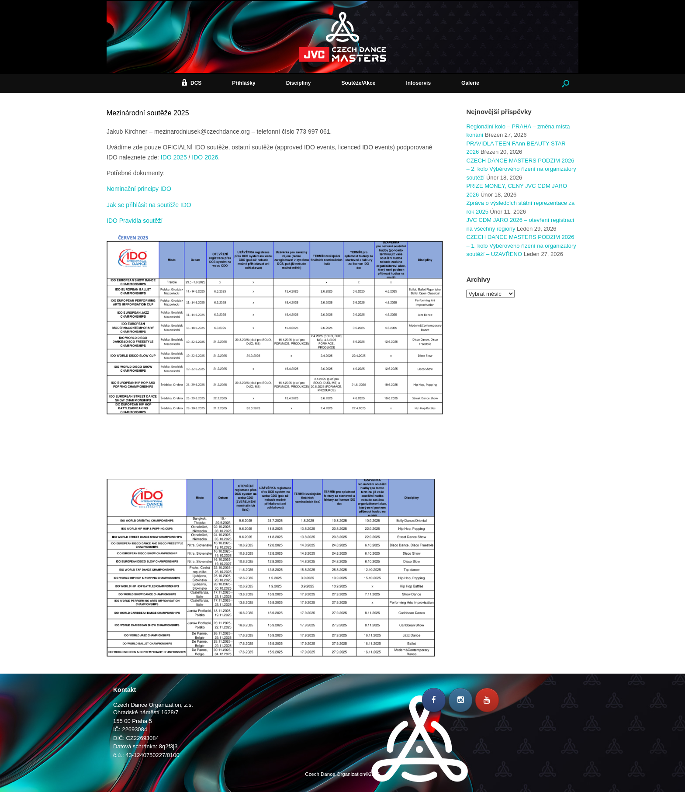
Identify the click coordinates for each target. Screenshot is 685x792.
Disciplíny (298, 83)
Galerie (470, 83)
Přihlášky (243, 83)
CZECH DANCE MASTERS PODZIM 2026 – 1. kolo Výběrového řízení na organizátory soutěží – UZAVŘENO (521, 245)
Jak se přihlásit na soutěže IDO (149, 204)
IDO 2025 (174, 157)
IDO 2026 (205, 157)
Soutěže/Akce (358, 83)
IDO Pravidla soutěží (135, 220)
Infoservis (418, 83)
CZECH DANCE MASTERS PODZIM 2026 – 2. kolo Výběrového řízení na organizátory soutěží (521, 169)
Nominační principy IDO (139, 188)
